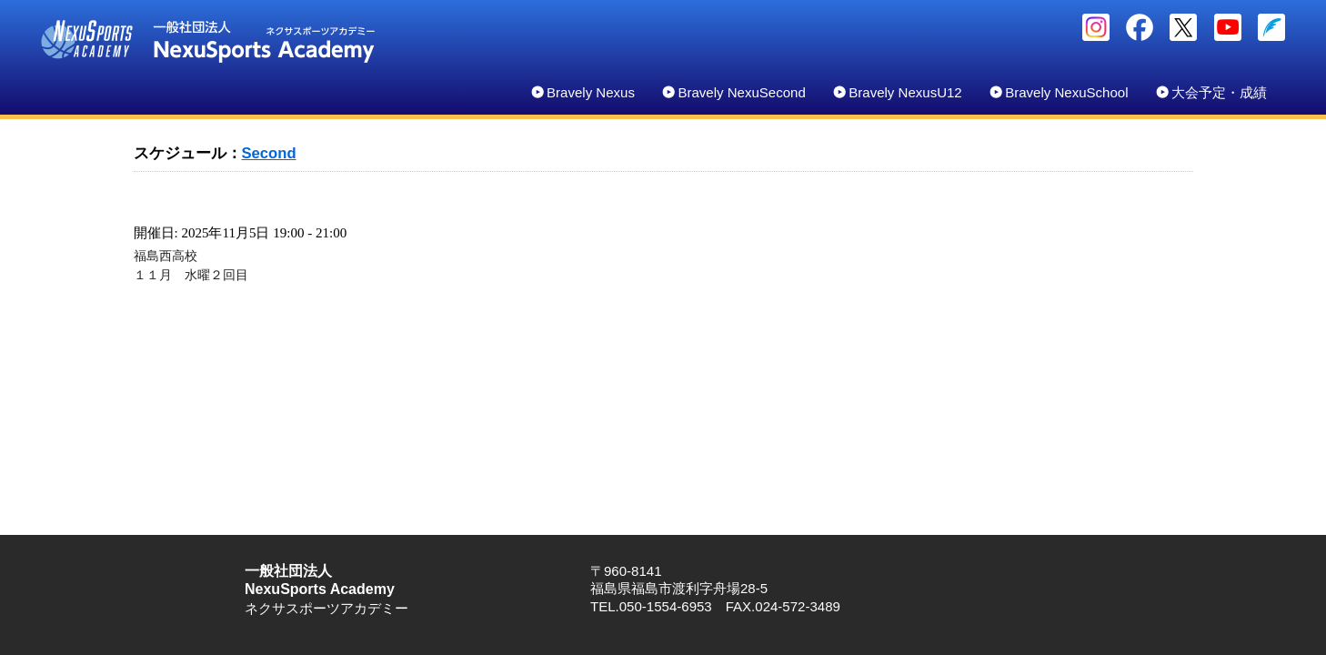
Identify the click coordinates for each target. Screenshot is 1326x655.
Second (269, 153)
